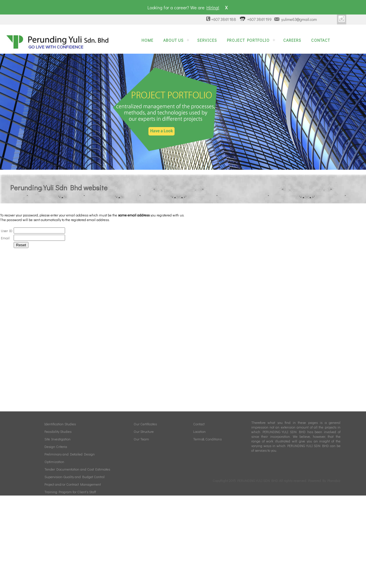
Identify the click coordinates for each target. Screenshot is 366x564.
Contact (320, 40)
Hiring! (213, 7)
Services (207, 40)
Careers (292, 40)
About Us (173, 40)
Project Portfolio (248, 40)
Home (147, 40)
